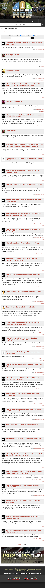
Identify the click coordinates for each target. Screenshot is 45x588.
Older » (20, 544)
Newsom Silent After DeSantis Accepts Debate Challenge (22, 425)
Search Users (5, 32)
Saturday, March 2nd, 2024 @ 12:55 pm (39, 194)
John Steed (42, 166)
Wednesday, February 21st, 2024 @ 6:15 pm (39, 237)
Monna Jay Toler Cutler (12, 55)
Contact (11, 569)
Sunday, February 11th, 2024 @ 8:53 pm (39, 286)
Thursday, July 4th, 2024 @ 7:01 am (40, 109)
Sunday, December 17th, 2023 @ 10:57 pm (39, 524)
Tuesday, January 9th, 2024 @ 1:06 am (39, 419)
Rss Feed (25, 570)
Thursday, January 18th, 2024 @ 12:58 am (39, 372)
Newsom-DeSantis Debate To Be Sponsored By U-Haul (21, 307)
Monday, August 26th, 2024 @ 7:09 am (39, 78)
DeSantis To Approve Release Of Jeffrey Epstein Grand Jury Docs (24, 184)
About (16, 569)
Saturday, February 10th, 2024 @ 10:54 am (39, 301)
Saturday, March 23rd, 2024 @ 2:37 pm (39, 178)
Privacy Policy (31, 569)
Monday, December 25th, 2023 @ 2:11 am (39, 479)
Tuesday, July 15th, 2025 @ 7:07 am (40, 49)
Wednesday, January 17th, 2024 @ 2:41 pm (39, 388)
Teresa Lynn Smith (11, 130)
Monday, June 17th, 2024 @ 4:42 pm (40, 125)
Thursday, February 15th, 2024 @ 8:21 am (39, 268)
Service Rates (22, 569)
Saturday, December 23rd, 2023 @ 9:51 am (39, 495)
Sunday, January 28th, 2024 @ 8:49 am (39, 346)
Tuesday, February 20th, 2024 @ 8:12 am (39, 253)
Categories (19, 21)
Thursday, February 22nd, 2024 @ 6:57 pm (39, 223)
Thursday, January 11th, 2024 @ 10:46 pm (39, 403)
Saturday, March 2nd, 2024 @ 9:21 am (39, 208)
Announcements (42, 66)
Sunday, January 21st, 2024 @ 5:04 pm (39, 358)
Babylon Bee (42, 303)
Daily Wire (43, 97)
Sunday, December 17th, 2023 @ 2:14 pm (39, 538)
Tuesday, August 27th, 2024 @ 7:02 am (39, 64)
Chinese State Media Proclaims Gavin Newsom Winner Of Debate (24, 291)
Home (6, 21)
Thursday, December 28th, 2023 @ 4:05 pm (39, 448)
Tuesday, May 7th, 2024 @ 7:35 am (40, 152)
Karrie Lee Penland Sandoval (14, 101)
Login (32, 21)
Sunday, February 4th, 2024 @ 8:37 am (39, 332)
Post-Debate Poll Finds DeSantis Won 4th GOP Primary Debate (23, 438)
